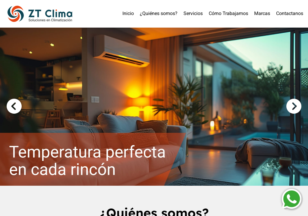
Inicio (128, 14)
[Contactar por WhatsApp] (291, 199)
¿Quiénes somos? (158, 14)
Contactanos (289, 14)
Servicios (193, 14)
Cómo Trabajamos (228, 14)
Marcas (262, 14)
